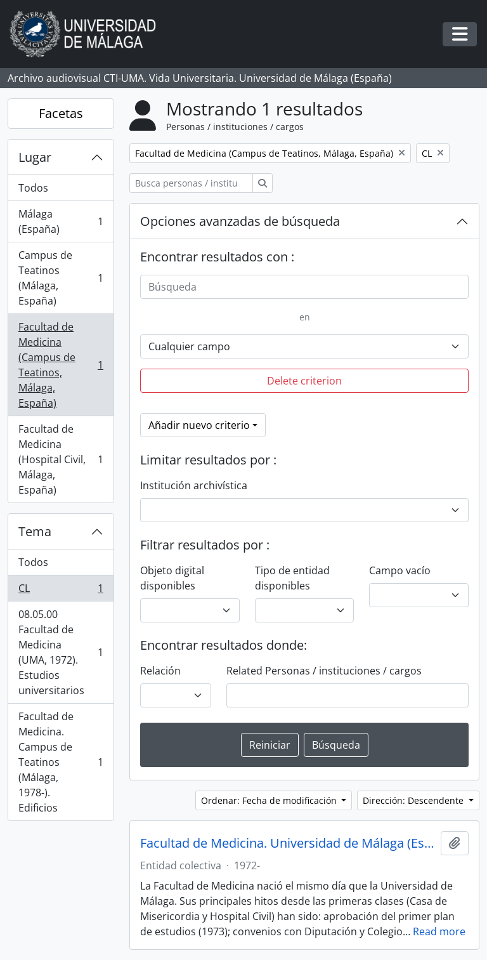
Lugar (34, 157)
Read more (439, 931)
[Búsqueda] (304, 287)
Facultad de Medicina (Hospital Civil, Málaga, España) (60, 459)
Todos (33, 188)
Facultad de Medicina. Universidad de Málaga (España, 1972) (288, 843)
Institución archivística (193, 485)
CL (60, 591)
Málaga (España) (60, 221)
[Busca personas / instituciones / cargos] (191, 183)
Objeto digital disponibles (172, 578)
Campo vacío (400, 570)
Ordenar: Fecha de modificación (270, 800)
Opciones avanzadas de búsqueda (240, 221)
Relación (160, 671)
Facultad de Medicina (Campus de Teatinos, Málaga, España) (60, 365)
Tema (34, 531)
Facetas (61, 113)
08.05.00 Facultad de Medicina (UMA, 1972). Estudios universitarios (60, 652)
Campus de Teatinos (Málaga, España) (60, 278)
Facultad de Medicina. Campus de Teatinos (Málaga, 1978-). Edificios (60, 762)
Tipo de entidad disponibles (292, 578)
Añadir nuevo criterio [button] (199, 425)
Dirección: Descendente (414, 800)
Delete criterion (304, 381)
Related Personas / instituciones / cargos (324, 671)
